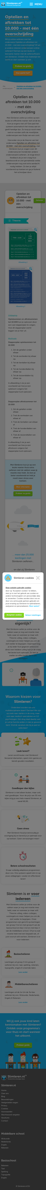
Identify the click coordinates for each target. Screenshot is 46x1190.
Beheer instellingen (33, 620)
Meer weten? (34, 611)
